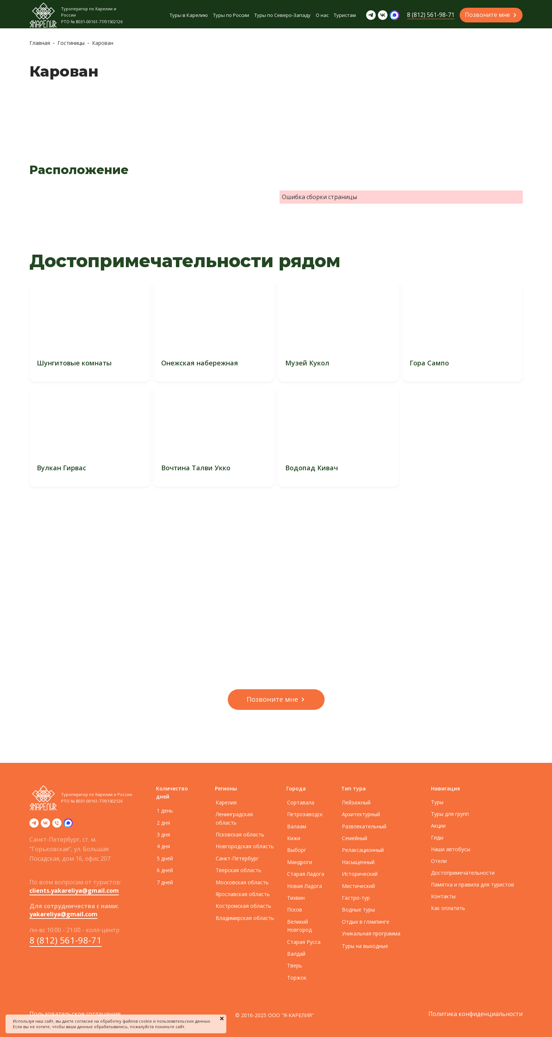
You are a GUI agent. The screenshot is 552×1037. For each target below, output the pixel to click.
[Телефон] (56, 825)
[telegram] (34, 825)
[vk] (45, 825)
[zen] (68, 825)
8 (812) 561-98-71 (65, 940)
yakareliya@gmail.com (63, 914)
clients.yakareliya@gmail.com (74, 890)
